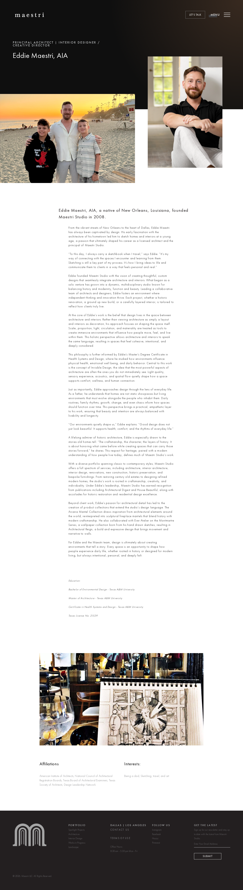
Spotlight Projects (76, 832)
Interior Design (75, 841)
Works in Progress (76, 845)
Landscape (73, 850)
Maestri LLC (27, 876)
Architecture (74, 837)
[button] (54, 741)
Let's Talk (195, 14)
